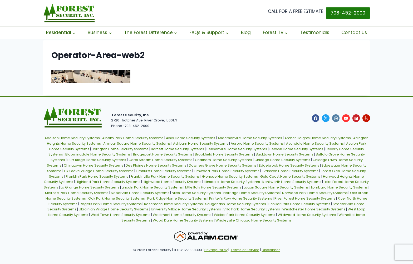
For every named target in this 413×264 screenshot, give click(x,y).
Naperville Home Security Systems (140, 192)
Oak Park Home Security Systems (116, 198)
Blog (246, 32)
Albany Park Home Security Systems (133, 137)
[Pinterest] (356, 118)
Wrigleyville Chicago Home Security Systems (253, 220)
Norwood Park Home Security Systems (315, 192)
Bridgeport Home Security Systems (163, 154)
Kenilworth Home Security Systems (291, 181)
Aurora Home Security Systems (257, 143)
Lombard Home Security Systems (339, 187)
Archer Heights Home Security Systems (317, 137)
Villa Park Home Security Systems (251, 209)
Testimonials (314, 32)
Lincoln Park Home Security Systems (152, 187)
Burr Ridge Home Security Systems (96, 159)
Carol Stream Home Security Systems (161, 159)
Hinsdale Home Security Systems (232, 181)
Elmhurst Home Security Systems (163, 170)
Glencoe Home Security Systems (230, 176)
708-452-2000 (348, 13)
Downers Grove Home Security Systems (223, 165)
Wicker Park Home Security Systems (244, 214)
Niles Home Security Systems (196, 192)
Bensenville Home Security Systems (236, 149)
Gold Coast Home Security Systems (290, 176)
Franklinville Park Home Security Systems (165, 176)
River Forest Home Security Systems (304, 198)
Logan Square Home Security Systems (276, 187)
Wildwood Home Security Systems (307, 214)
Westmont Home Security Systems (182, 214)
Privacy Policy (216, 249)
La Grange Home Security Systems (90, 187)
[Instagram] (336, 118)
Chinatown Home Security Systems (93, 165)
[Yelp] (366, 118)
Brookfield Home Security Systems (224, 154)
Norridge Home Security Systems (251, 192)
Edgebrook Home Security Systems (289, 165)
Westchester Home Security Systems (313, 209)
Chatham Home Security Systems (223, 159)
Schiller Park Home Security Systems (299, 203)
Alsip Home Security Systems (190, 137)
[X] (326, 118)
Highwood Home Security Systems (172, 181)
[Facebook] (315, 118)
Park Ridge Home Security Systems (177, 198)
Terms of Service (245, 249)
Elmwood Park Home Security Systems (226, 170)
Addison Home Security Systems (72, 137)
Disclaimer (271, 249)
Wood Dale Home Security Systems (183, 220)
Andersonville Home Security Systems (250, 137)
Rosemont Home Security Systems (173, 203)
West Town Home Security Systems (120, 214)
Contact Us (354, 32)
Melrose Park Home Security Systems (77, 192)
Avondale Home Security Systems (315, 143)
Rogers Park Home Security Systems (111, 203)
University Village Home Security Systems (186, 209)
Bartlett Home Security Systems (177, 149)
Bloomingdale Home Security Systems (98, 154)
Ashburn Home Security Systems (200, 143)
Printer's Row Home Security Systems (240, 198)
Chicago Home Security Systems (282, 159)
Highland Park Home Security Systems (108, 181)
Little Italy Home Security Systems (213, 187)
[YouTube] (346, 118)
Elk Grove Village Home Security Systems (99, 170)
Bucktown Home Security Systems (284, 154)
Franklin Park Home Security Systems (97, 176)
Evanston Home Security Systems (290, 170)
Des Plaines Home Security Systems (156, 165)
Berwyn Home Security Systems (296, 149)
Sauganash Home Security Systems (235, 203)
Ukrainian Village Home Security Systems (114, 209)
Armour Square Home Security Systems (137, 143)
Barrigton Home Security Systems (120, 149)
